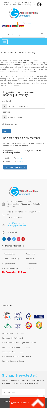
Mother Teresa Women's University (16, 347)
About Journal (9, 254)
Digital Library (9, 264)
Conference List (31, 264)
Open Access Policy (11, 259)
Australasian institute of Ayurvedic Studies (19, 343)
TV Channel (30, 268)
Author (19, 158)
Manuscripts (30, 254)
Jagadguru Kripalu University (13, 338)
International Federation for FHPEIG (16, 356)
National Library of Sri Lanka (13, 333)
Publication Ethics (11, 268)
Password (6, 112)
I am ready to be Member (15, 167)
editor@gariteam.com (16, 223)
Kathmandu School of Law (12, 352)
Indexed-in (29, 259)
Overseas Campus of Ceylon (13, 361)
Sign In (28, 23)
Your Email (6, 101)
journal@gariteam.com (16, 226)
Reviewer (20, 161)
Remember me (9, 124)
